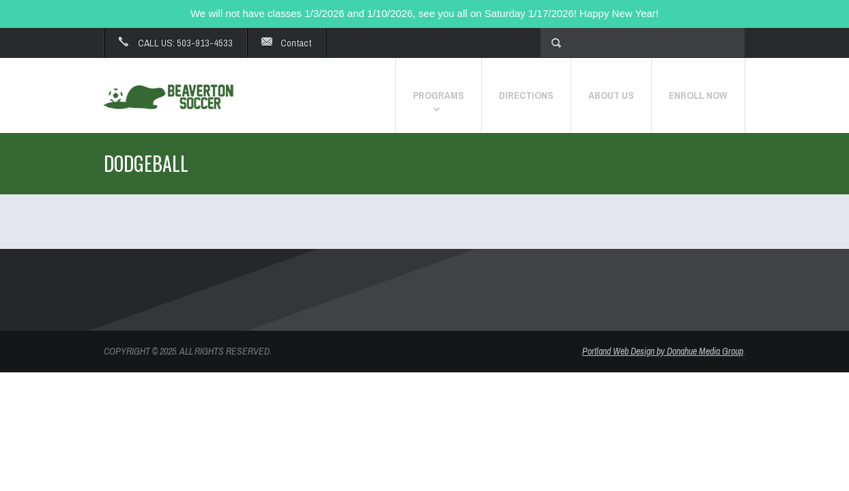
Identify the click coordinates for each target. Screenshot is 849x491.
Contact (295, 42)
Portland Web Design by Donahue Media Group (662, 351)
